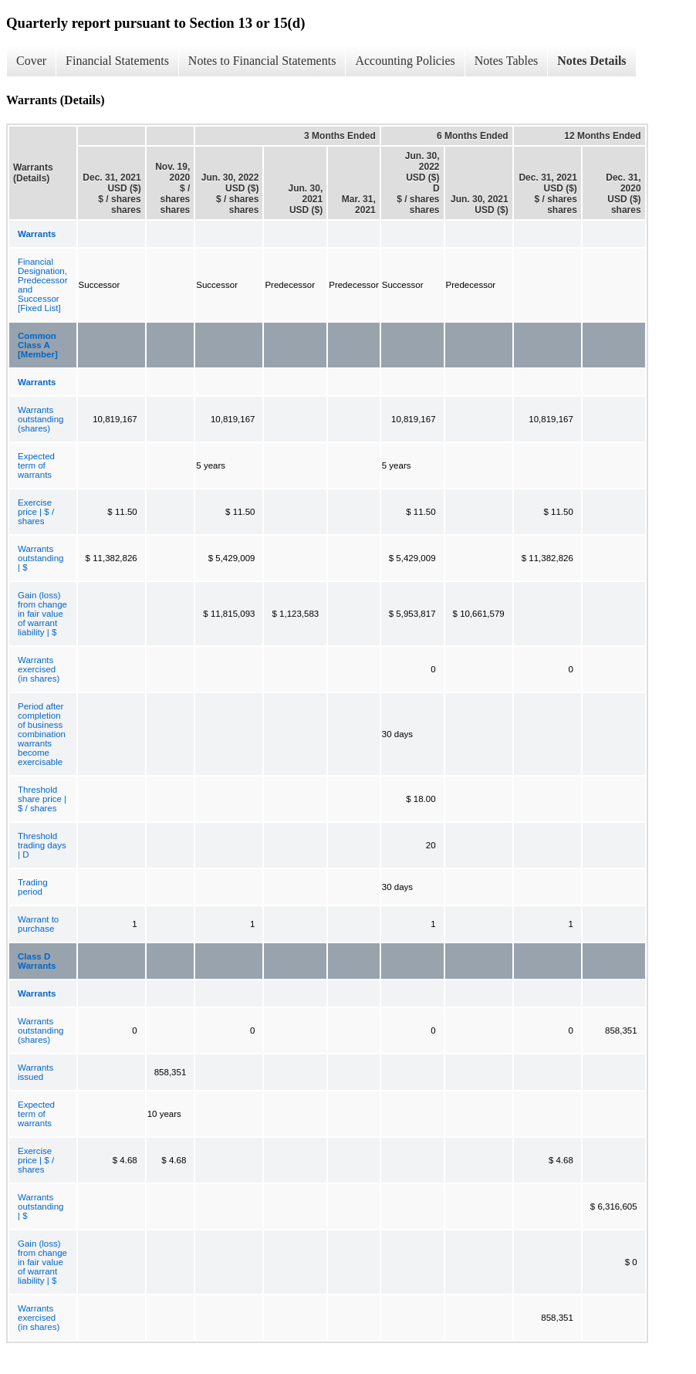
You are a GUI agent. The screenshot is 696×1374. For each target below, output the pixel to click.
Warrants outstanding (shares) (40, 419)
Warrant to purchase (38, 924)
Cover (31, 60)
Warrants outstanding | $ (40, 558)
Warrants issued (35, 1072)
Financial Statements (117, 60)
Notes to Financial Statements (262, 60)
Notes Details (591, 60)
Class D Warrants (37, 961)
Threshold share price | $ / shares (42, 799)
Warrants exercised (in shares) (38, 669)
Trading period (33, 887)
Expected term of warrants (36, 465)
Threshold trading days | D (42, 845)
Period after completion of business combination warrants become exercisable (42, 734)
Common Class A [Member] (38, 345)
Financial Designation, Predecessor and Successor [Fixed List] (43, 285)
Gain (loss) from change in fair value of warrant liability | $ (42, 614)
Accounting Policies (404, 60)
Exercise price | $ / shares (36, 512)
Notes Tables (507, 60)
